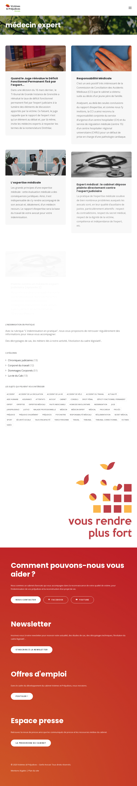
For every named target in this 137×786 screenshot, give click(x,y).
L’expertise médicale (26, 194)
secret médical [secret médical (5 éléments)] (121, 415)
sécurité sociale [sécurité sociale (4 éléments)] (23, 420)
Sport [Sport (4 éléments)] (9, 420)
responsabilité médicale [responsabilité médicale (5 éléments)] (80, 415)
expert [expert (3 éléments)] (10, 404)
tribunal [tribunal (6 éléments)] (87, 420)
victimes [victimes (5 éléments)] (125, 420)
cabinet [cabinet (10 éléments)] (63, 399)
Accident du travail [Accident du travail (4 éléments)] (95, 394)
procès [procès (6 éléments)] (117, 409)
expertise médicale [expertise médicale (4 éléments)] (37, 404)
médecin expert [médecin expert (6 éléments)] (78, 409)
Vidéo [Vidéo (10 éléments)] (9, 425)
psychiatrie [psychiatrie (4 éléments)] (61, 415)
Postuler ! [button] (22, 696)
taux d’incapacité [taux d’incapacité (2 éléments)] (42, 420)
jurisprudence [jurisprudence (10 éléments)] (13, 409)
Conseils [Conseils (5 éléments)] (74, 399)
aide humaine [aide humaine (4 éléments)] (12, 399)
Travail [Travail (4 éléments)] (76, 420)
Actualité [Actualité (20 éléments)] (112, 394)
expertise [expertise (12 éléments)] (21, 404)
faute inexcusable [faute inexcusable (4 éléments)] (57, 404)
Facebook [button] (55, 599)
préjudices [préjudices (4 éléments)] (47, 415)
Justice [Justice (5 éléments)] (26, 409)
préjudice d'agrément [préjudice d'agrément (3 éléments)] (28, 415)
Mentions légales (18, 770)
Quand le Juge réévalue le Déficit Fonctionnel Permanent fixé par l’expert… (34, 81)
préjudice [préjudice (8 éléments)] (11, 415)
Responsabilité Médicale (94, 78)
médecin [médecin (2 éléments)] (63, 409)
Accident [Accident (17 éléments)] (11, 394)
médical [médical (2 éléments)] (92, 409)
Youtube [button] (82, 599)
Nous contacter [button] (26, 599)
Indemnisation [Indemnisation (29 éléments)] (100, 404)
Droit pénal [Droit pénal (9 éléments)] (87, 399)
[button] (130, 8)
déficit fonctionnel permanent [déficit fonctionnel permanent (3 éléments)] (111, 399)
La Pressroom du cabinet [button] (31, 743)
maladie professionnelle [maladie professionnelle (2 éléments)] (44, 409)
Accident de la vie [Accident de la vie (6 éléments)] (55, 394)
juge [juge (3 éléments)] (113, 404)
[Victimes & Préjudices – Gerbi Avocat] (12, 8)
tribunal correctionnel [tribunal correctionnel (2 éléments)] (106, 420)
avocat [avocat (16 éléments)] (52, 399)
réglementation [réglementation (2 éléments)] (103, 415)
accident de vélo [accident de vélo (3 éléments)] (74, 394)
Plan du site (33, 770)
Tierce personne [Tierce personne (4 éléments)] (61, 420)
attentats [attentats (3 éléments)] (40, 399)
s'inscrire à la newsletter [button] (32, 649)
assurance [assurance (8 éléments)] (27, 399)
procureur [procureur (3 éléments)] (105, 409)
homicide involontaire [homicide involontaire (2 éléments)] (80, 404)
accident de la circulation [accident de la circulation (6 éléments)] (31, 394)
